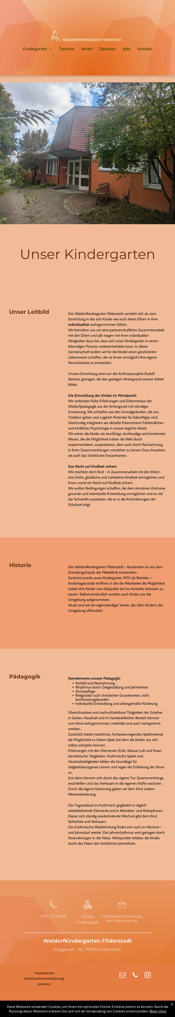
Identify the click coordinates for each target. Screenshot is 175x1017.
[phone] (135, 975)
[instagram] (147, 975)
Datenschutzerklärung (44, 978)
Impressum (44, 973)
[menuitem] (37, 49)
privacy (44, 984)
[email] (122, 975)
